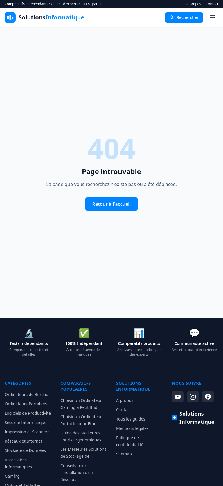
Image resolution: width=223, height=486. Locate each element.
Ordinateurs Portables (26, 404)
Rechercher (184, 17)
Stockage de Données (25, 450)
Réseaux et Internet (23, 441)
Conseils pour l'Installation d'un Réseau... (76, 472)
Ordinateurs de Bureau (26, 394)
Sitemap (124, 454)
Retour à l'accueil (111, 204)
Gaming (12, 476)
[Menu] (212, 17)
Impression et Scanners (27, 431)
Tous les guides (130, 419)
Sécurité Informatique (25, 422)
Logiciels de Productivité (28, 413)
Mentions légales (132, 428)
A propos (193, 4)
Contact (212, 4)
